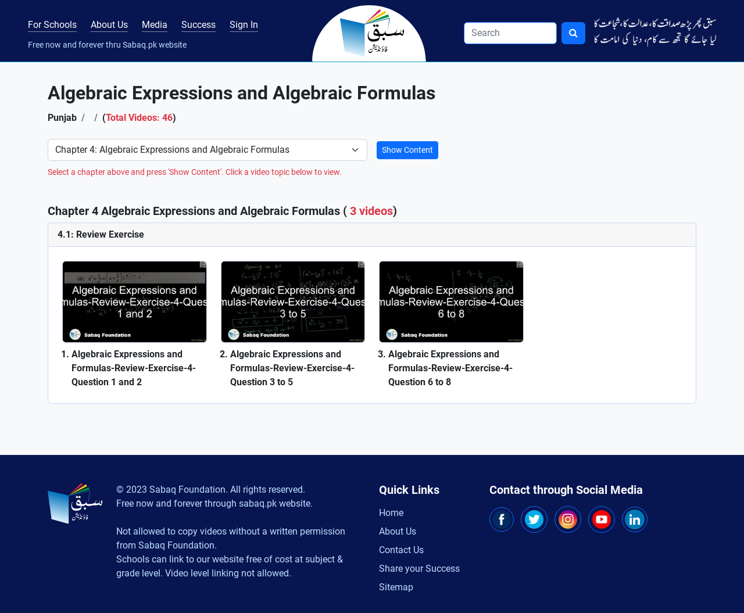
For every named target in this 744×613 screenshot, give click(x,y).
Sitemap (396, 587)
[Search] (510, 33)
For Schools (52, 24)
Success (198, 24)
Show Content (407, 150)
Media (154, 24)
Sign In (244, 24)
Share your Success (419, 568)
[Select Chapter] (207, 150)
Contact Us (401, 549)
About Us (109, 24)
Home (391, 512)
